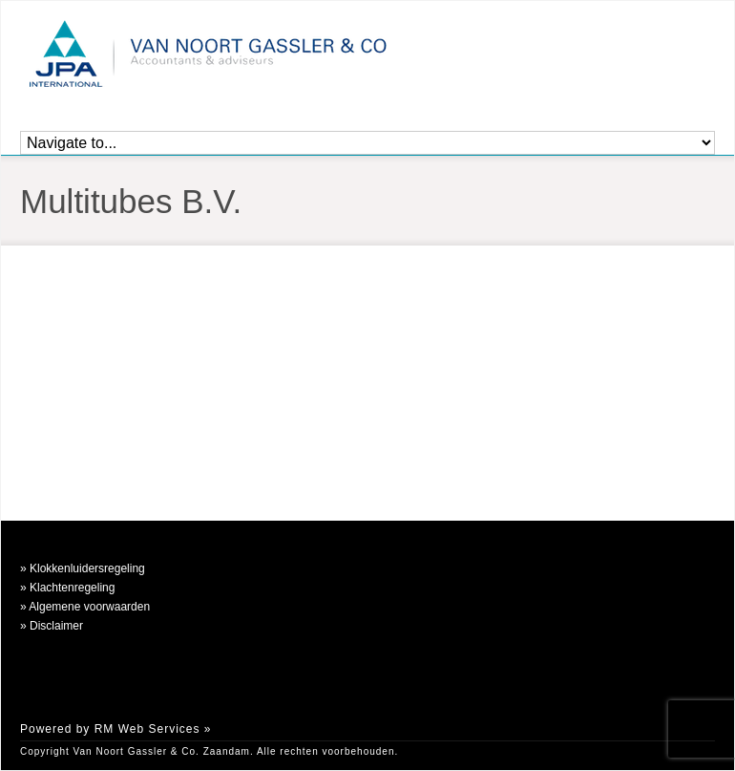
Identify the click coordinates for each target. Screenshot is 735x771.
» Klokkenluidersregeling (82, 568)
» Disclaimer (51, 625)
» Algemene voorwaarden (85, 606)
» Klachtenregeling (67, 587)
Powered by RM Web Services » (116, 729)
